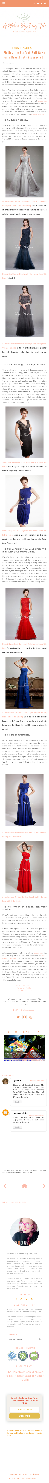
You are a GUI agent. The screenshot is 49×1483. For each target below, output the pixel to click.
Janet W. (17, 1080)
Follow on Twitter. (24, 988)
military (24, 1010)
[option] (24, 1047)
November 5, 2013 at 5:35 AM (37, 1080)
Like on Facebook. (24, 991)
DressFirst (42, 101)
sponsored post (30, 1010)
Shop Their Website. (24, 985)
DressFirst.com (37, 114)
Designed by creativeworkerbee (24, 1478)
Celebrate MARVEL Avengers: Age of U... (24, 1053)
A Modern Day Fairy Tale (21, 1474)
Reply (17, 1102)
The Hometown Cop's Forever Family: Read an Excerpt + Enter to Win (24, 1375)
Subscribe (24, 1416)
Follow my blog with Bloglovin (14, 1202)
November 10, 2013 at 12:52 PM (36, 1115)
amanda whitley (21, 1113)
